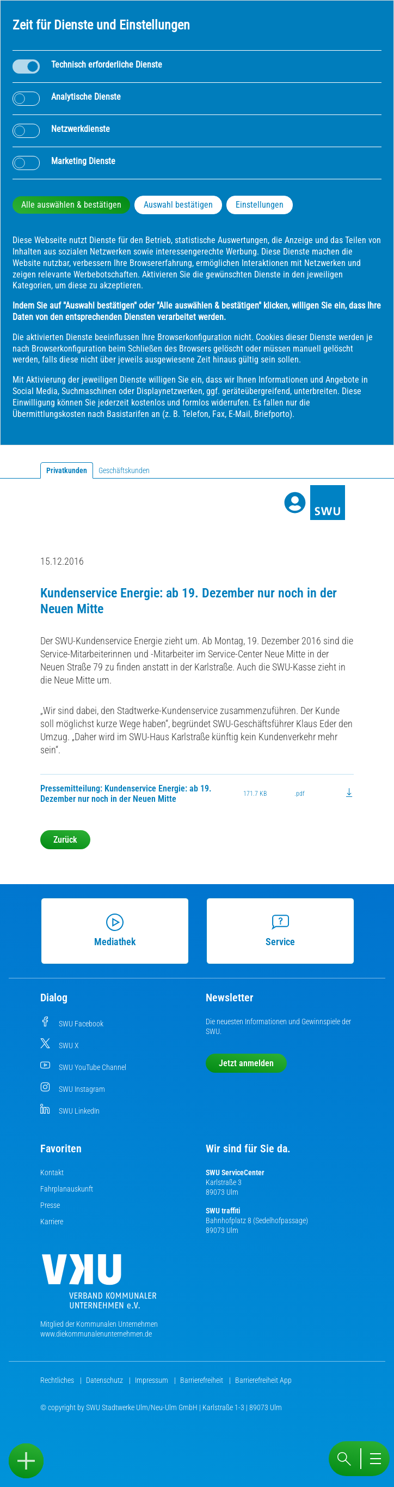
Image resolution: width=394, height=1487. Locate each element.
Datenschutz (105, 1380)
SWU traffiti (223, 1210)
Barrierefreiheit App (263, 1380)
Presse (50, 1205)
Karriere (51, 1221)
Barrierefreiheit (202, 1380)
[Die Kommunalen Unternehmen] (99, 1286)
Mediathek (115, 930)
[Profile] (295, 502)
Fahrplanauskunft (66, 1188)
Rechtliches (58, 1380)
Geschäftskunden (124, 470)
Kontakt (52, 1172)
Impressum (152, 1380)
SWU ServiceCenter (235, 1172)
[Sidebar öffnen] (26, 1460)
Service (281, 930)
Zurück (65, 840)
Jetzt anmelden (246, 1063)
